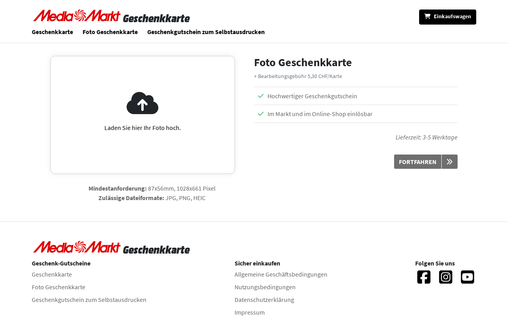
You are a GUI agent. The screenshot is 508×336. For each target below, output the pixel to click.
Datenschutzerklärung (264, 300)
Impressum (250, 312)
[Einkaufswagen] (447, 17)
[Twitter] (467, 280)
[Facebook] (424, 280)
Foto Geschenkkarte (110, 32)
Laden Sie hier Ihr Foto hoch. (142, 128)
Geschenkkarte (52, 32)
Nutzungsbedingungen (265, 287)
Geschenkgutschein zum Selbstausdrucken (206, 32)
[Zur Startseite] (77, 18)
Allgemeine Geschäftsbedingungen (281, 274)
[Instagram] (445, 280)
